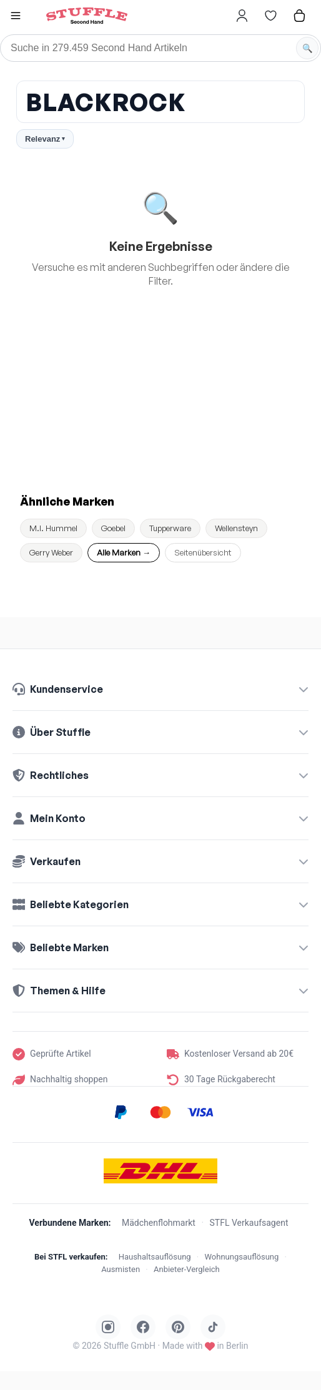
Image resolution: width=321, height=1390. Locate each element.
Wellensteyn (236, 528)
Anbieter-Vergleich (187, 1269)
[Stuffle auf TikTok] (212, 1326)
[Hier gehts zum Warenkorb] (299, 15)
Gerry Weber (51, 552)
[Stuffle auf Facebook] (143, 1326)
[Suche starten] (307, 48)
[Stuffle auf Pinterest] (177, 1326)
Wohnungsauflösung (241, 1256)
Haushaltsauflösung (155, 1256)
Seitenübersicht (203, 552)
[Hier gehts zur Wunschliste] (270, 15)
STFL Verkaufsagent (249, 1223)
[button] (15, 17)
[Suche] (160, 48)
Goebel (113, 528)
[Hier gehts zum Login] (242, 15)
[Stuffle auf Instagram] (108, 1326)
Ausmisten (120, 1269)
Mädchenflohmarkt (158, 1223)
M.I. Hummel (53, 528)
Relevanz (45, 139)
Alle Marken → (124, 552)
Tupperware (170, 528)
